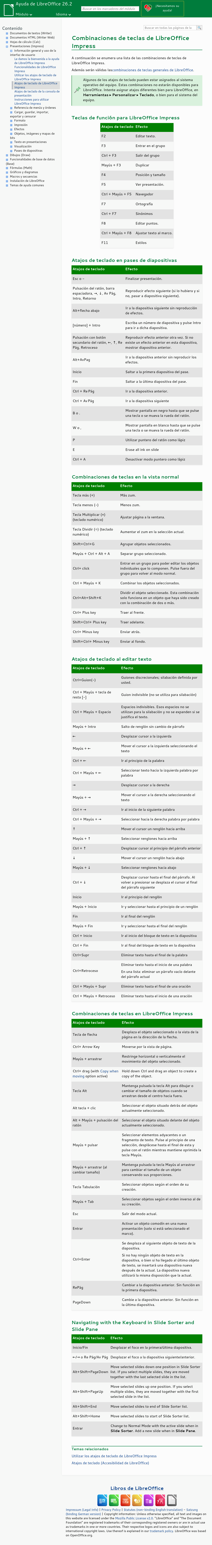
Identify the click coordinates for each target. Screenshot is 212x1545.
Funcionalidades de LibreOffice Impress (35, 69)
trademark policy (161, 1531)
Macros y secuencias (23, 176)
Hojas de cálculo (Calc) (25, 42)
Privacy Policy (111, 1509)
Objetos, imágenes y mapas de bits (32, 136)
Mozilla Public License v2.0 (134, 1518)
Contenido (12, 28)
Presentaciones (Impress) (27, 46)
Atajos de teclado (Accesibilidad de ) (110, 1462)
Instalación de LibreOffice (27, 181)
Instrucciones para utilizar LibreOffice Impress (31, 101)
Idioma (61, 14)
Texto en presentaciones (30, 142)
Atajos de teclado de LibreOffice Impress (35, 85)
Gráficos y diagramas (24, 172)
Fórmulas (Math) (21, 168)
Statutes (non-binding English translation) (153, 1509)
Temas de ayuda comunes (27, 185)
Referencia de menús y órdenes (35, 108)
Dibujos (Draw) (20, 155)
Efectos (19, 129)
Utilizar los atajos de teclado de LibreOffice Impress (35, 77)
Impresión (20, 125)
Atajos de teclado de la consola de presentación (37, 93)
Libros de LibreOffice (136, 1488)
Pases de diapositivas (28, 151)
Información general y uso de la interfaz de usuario (33, 53)
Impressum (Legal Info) (82, 1509)
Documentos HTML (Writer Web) (32, 37)
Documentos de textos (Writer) (31, 33)
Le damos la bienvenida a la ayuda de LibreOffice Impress (36, 61)
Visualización (23, 146)
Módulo (21, 14)
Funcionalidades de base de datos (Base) (30, 161)
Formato (20, 120)
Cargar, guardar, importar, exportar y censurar (29, 114)
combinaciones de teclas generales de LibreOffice (152, 69)
